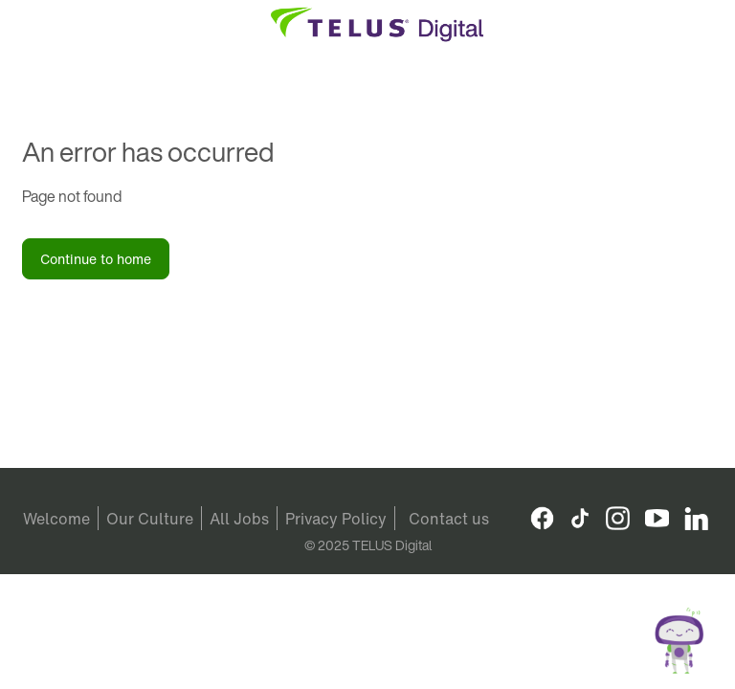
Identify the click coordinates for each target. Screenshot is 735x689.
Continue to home (95, 259)
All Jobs (239, 518)
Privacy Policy (336, 518)
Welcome (56, 518)
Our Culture (149, 518)
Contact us (449, 518)
